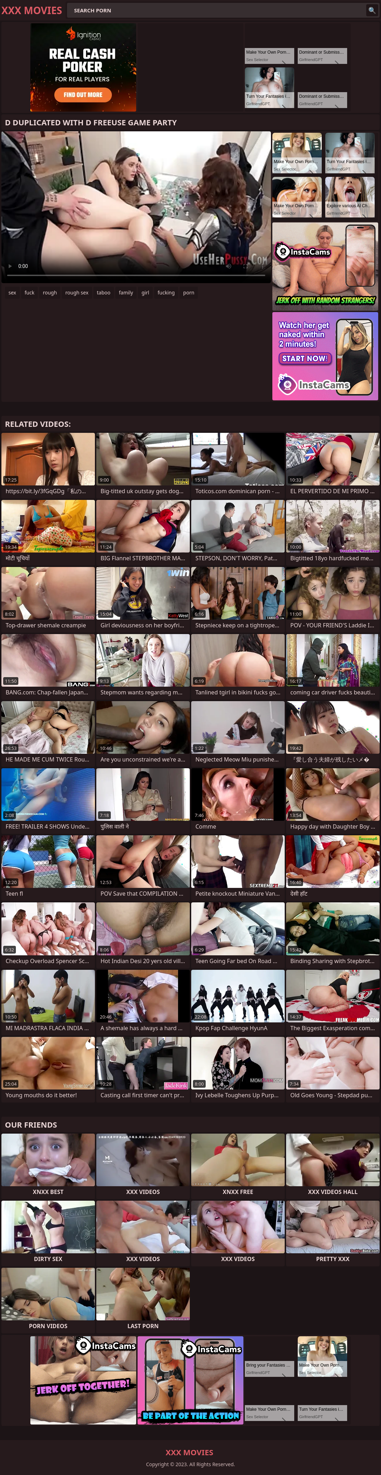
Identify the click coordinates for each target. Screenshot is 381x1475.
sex (12, 292)
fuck (30, 292)
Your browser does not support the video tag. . (136, 207)
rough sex (76, 292)
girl (145, 292)
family (126, 292)
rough (50, 292)
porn (188, 292)
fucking (166, 292)
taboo (103, 292)
